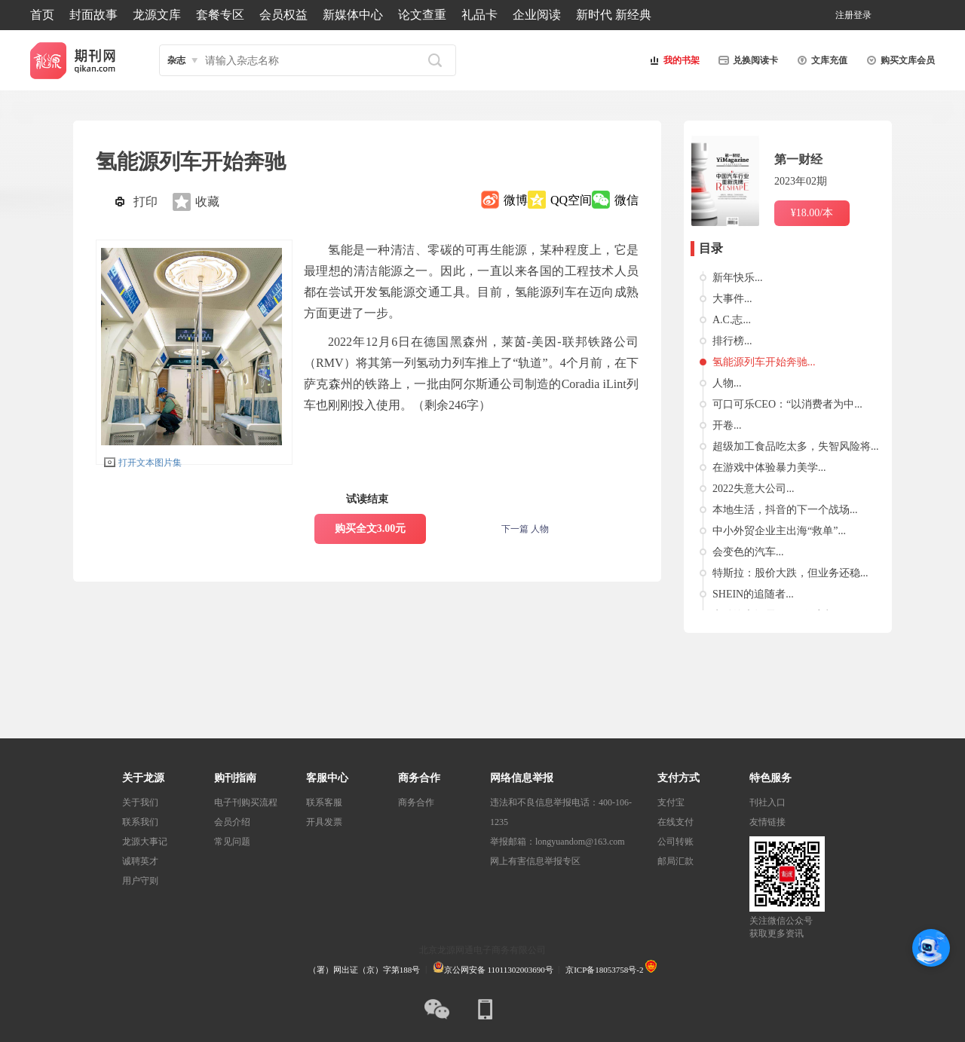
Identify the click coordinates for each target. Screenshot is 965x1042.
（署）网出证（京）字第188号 (364, 969)
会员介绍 (232, 822)
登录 (862, 15)
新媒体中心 (353, 14)
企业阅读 (537, 14)
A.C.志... (731, 319)
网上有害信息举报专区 (535, 861)
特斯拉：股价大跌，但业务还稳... (790, 573)
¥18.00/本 (812, 212)
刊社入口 (767, 802)
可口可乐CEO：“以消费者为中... (787, 404)
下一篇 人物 (525, 529)
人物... (727, 383)
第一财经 (798, 159)
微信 (626, 200)
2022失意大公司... (753, 488)
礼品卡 (479, 14)
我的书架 (672, 60)
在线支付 (675, 822)
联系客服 (324, 802)
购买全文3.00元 (370, 528)
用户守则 (140, 880)
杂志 (176, 60)
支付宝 (671, 802)
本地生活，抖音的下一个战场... (785, 509)
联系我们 (140, 822)
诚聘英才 (140, 861)
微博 (516, 200)
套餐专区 (220, 14)
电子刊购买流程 (245, 802)
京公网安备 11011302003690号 (493, 969)
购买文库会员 (898, 60)
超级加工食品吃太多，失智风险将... (795, 446)
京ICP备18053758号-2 (604, 969)
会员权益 (283, 14)
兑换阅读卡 (746, 60)
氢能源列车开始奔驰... (764, 362)
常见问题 (232, 841)
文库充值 (820, 60)
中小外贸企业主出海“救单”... (779, 530)
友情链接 (767, 822)
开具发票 (324, 822)
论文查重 (422, 14)
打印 (145, 201)
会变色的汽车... (748, 552)
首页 (42, 14)
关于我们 (140, 802)
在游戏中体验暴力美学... (769, 467)
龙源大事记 (144, 841)
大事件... (732, 298)
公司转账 (675, 841)
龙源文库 (157, 14)
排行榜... (732, 341)
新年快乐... (737, 277)
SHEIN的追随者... (753, 594)
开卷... (727, 425)
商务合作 (416, 802)
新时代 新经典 (613, 14)
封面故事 (93, 14)
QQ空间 (571, 200)
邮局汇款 (675, 861)
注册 (844, 15)
